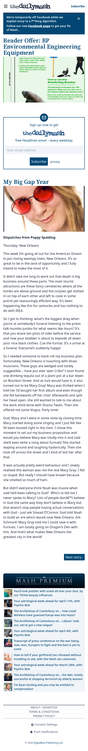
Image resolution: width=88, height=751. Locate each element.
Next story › (74, 557)
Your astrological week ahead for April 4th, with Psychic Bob (46, 633)
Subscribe (38, 161)
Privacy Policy (44, 716)
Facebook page (39, 26)
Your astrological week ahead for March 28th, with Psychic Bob (48, 667)
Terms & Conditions (44, 712)
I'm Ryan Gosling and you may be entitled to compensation (44, 687)
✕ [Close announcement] (78, 18)
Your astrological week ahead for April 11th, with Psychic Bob (47, 603)
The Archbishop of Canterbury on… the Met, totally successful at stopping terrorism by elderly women (48, 677)
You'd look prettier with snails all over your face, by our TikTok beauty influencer (48, 593)
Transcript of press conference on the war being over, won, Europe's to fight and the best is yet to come (47, 645)
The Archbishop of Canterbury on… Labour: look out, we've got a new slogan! (46, 623)
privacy (55, 162)
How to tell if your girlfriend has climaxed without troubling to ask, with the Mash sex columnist (47, 657)
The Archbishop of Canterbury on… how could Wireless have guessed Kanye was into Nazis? (45, 613)
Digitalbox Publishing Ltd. (48, 742)
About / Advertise (44, 707)
